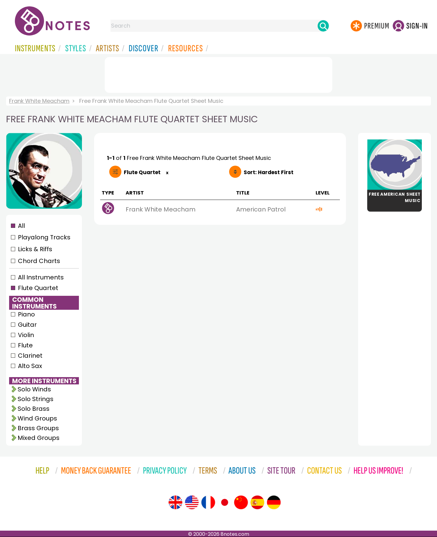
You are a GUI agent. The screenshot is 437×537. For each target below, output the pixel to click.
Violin (26, 335)
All (21, 225)
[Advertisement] (218, 73)
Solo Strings (35, 399)
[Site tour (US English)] (191, 502)
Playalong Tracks (44, 237)
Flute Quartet (38, 288)
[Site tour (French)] (208, 502)
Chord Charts (39, 261)
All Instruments (41, 277)
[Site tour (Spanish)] (257, 502)
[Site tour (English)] (175, 502)
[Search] (323, 26)
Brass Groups (38, 428)
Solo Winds (34, 389)
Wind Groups (37, 418)
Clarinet (30, 355)
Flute (25, 345)
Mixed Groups (38, 438)
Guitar (27, 324)
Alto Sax (30, 366)
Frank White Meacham (39, 101)
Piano (26, 314)
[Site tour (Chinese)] (241, 502)
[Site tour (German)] (273, 502)
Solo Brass (33, 408)
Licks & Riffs (35, 249)
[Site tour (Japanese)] (224, 502)
